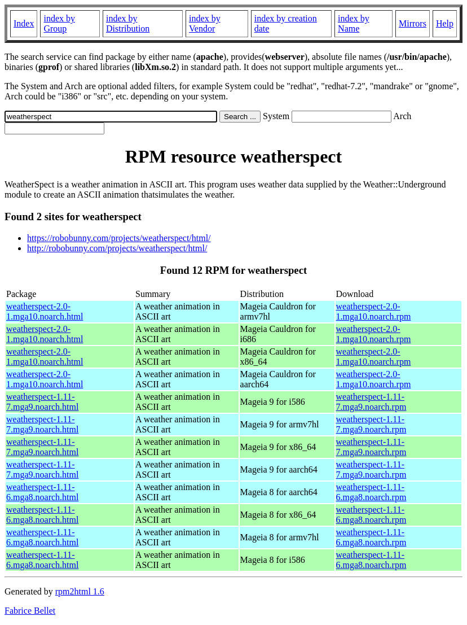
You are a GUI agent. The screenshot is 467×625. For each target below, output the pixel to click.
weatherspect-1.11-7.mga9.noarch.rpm (371, 402)
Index (24, 23)
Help (444, 23)
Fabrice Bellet (30, 610)
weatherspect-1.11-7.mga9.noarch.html (42, 402)
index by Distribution (127, 23)
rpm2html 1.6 (79, 591)
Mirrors (412, 23)
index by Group (59, 23)
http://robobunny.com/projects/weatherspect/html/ (117, 248)
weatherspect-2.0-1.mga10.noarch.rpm (373, 311)
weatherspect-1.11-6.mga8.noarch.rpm (371, 492)
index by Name (353, 23)
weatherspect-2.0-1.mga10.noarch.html (44, 311)
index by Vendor (205, 23)
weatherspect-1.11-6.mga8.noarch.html (42, 492)
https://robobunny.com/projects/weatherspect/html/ (119, 238)
